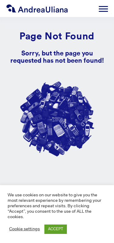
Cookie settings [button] (24, 229)
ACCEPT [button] (55, 229)
